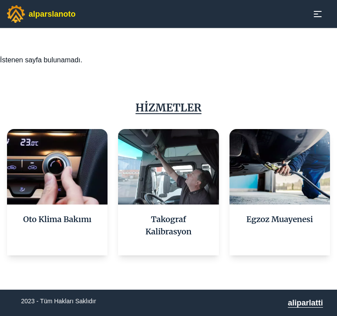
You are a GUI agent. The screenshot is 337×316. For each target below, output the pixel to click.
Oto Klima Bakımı (57, 219)
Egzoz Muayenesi (280, 219)
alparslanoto (52, 14)
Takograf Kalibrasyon (169, 225)
